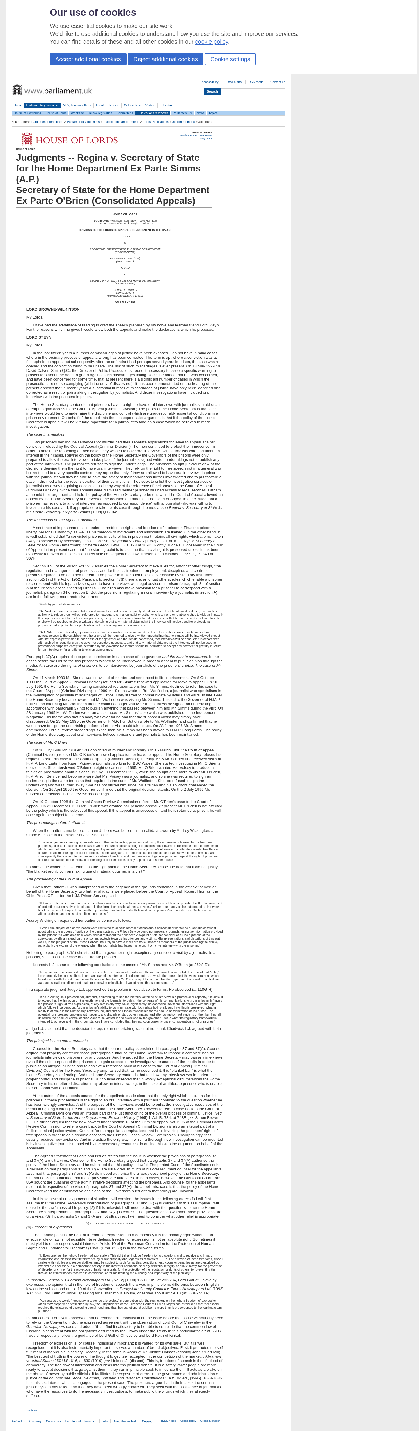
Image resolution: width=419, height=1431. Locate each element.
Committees (124, 113)
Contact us (277, 82)
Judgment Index (183, 121)
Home (18, 105)
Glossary (35, 1421)
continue (32, 1410)
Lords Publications (156, 121)
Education (166, 105)
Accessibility (209, 82)
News (201, 113)
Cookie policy (188, 1420)
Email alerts (233, 82)
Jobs (105, 1421)
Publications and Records (121, 121)
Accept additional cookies (88, 59)
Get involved (132, 105)
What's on (77, 113)
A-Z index (18, 1421)
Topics (213, 113)
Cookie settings (230, 59)
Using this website (125, 1421)
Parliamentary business (42, 105)
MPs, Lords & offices (77, 105)
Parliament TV (182, 113)
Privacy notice (167, 1420)
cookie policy (211, 41)
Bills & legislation (100, 113)
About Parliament (108, 105)
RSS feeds (255, 82)
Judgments (205, 138)
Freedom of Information (81, 1421)
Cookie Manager (210, 1420)
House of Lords (55, 113)
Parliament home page (47, 121)
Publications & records (152, 113)
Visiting (150, 105)
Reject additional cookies (166, 59)
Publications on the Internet (196, 135)
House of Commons (27, 113)
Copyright (148, 1421)
